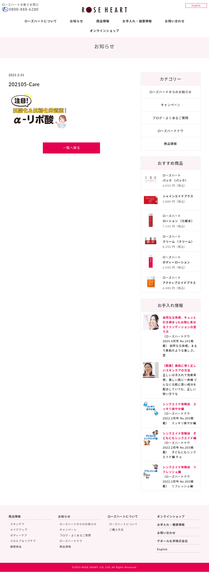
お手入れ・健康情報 (137, 21)
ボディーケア (18, 535)
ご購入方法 (116, 530)
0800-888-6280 (24, 9)
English (196, 5)
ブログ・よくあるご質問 (170, 118)
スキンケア (17, 524)
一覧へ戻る (71, 148)
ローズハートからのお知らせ (170, 92)
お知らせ (76, 21)
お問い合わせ (175, 21)
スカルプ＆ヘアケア (23, 541)
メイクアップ (18, 530)
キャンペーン (170, 105)
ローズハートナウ (170, 131)
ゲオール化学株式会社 (172, 541)
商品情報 (102, 21)
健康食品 (16, 546)
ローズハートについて (40, 21)
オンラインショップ (104, 31)
